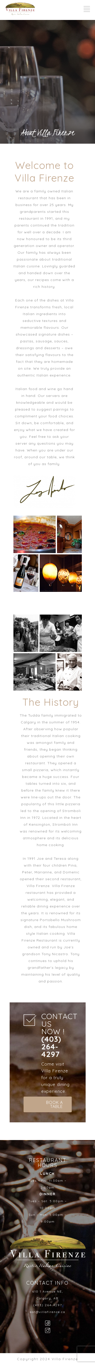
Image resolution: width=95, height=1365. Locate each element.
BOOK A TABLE (54, 1104)
